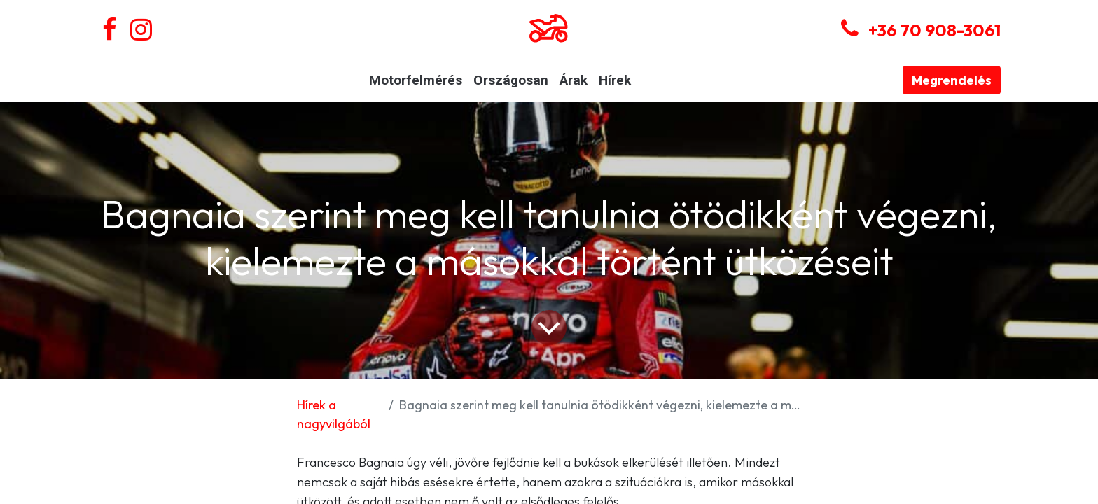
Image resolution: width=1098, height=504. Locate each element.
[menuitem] (415, 81)
